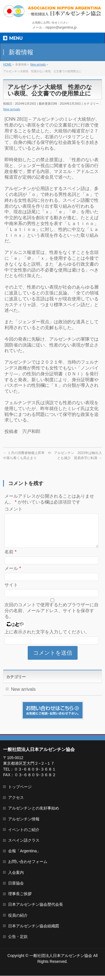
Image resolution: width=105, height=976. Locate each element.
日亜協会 (16, 883)
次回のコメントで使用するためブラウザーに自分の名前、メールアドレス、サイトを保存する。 (51, 617)
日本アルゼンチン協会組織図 (33, 926)
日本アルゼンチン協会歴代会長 (35, 904)
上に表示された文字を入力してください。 (47, 638)
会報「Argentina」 (24, 851)
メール (12, 575)
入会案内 (16, 872)
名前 (10, 558)
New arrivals (11, 109)
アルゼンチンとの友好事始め (33, 808)
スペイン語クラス (23, 840)
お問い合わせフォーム (27, 862)
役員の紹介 (18, 915)
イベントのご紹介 (23, 830)
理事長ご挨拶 (20, 894)
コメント (13, 509)
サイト (11, 591)
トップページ (20, 787)
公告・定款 (18, 937)
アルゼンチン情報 (23, 819)
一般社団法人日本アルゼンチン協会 (60, 956)
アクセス (16, 797)
